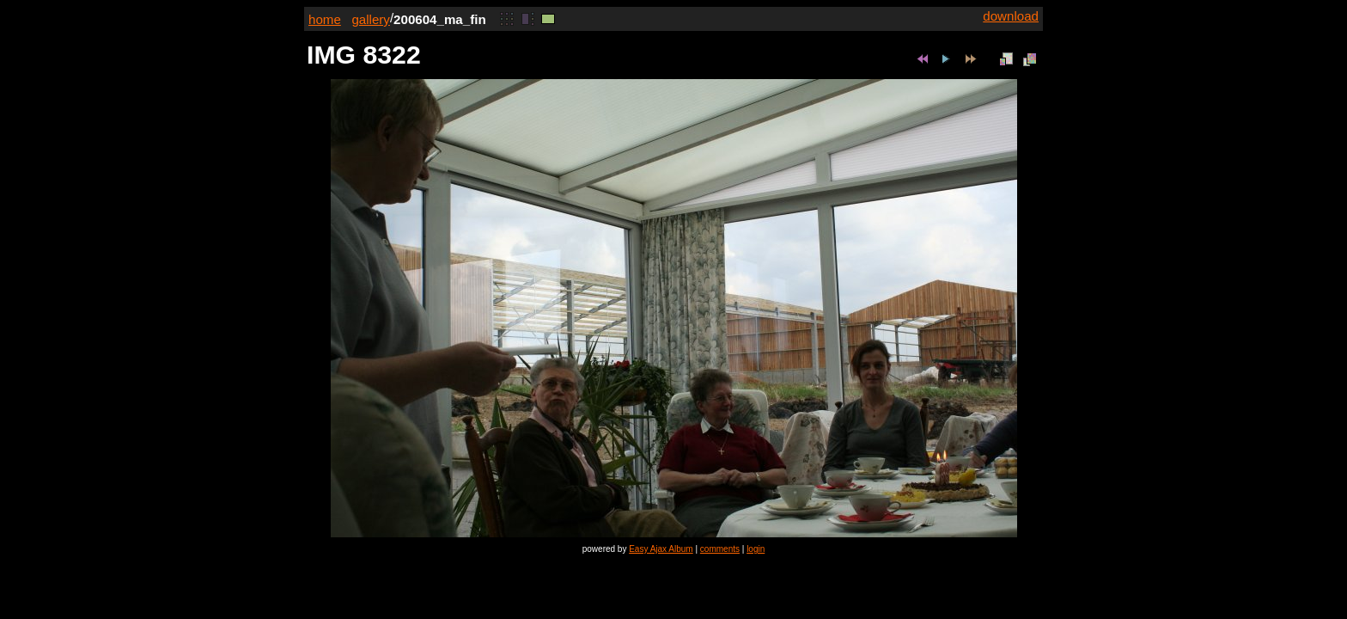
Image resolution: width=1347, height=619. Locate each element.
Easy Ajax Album (660, 549)
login (756, 549)
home (324, 19)
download (1011, 16)
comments (720, 549)
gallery (370, 19)
